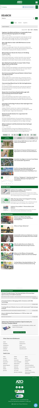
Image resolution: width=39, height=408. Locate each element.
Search (26, 358)
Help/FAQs (16, 368)
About (26, 356)
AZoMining (5, 350)
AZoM (4, 341)
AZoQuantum (22, 343)
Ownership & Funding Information (30, 373)
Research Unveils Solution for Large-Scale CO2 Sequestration (14, 114)
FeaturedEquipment (19, 138)
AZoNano (5, 343)
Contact (26, 361)
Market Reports (6, 365)
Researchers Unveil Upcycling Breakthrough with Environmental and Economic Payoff (15, 92)
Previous (5, 134)
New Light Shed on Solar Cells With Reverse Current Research (16, 43)
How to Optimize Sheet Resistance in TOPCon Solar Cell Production (16, 313)
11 (17, 134)
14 (25, 134)
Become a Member (18, 372)
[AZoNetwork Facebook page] (19, 387)
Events (15, 358)
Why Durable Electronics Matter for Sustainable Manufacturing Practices (24, 244)
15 (27, 134)
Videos (15, 356)
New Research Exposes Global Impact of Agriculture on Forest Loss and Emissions (25, 150)
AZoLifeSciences (23, 348)
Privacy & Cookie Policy (30, 367)
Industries (16, 365)
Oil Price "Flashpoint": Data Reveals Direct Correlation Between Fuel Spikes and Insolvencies (25, 179)
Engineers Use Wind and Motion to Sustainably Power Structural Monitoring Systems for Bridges (16, 33)
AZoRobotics (6, 345)
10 (14, 134)
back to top (34, 377)
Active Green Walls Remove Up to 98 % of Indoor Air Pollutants (25, 141)
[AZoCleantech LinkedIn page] (17, 387)
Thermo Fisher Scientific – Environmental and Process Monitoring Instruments (20, 296)
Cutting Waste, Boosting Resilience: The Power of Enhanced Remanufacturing (25, 262)
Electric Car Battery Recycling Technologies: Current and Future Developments (23, 218)
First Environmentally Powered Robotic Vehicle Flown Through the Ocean (17, 73)
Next (35, 134)
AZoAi (20, 345)
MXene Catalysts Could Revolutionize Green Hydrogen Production (17, 124)
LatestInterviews (32, 138)
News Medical (22, 347)
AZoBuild (5, 348)
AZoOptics (5, 347)
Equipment (5, 361)
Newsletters (27, 360)
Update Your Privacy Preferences (20, 404)
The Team (16, 370)
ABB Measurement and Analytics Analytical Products (14, 310)
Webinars (5, 363)
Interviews (16, 360)
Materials (16, 367)
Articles (20, 22)
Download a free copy (19, 332)
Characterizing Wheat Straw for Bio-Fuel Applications (16, 83)
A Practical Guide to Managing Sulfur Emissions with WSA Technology (17, 301)
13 (22, 134)
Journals (5, 370)
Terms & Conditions (29, 365)
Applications (16, 363)
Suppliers (25, 22)
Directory (5, 360)
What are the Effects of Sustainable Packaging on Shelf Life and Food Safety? (25, 253)
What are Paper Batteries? (21, 226)
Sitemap (27, 368)
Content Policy (28, 370)
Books (4, 367)
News (15, 22)
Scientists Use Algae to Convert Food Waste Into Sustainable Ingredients (26, 159)
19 (31, 134)
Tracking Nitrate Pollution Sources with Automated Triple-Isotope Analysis (19, 307)
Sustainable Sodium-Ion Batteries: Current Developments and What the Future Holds (25, 235)
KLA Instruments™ (7, 316)
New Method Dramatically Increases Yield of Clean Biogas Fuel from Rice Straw (16, 63)
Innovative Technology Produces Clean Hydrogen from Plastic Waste (17, 104)
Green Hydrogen (17, 361)
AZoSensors (22, 341)
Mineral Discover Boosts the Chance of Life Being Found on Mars (15, 53)
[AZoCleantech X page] (22, 387)
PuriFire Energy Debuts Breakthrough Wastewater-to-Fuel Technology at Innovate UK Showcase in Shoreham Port (25, 169)
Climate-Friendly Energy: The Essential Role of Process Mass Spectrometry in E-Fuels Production (17, 294)
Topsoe (5, 304)
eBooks (4, 368)
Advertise (27, 363)
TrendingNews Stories (7, 138)
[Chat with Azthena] (36, 405)
